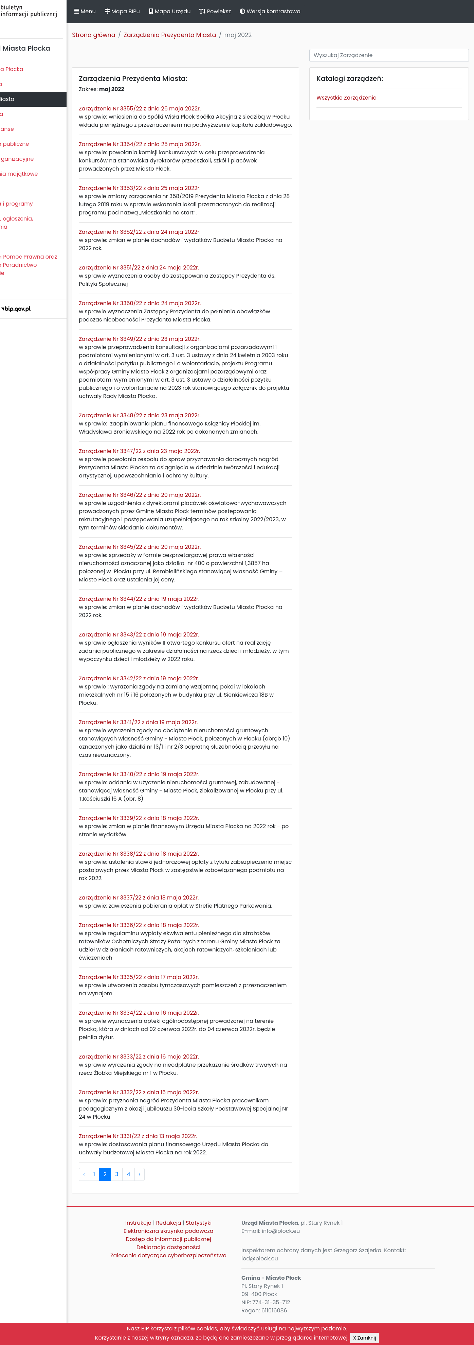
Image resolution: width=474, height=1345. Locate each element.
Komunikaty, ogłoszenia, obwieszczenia (35, 223)
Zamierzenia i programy (35, 204)
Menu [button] (120, 11)
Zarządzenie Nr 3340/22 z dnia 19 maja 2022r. (174, 790)
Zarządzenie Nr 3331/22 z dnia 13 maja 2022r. (173, 1161)
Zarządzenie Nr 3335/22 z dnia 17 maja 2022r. (174, 1002)
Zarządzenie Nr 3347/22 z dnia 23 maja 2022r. (174, 467)
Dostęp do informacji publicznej (195, 1264)
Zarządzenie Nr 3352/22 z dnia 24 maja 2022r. (175, 240)
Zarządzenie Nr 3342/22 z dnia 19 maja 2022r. (174, 695)
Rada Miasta (20, 84)
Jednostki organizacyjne (36, 159)
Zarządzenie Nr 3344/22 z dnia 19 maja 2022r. (174, 615)
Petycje (13, 242)
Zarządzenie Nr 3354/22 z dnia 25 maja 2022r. (175, 152)
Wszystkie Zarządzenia (361, 98)
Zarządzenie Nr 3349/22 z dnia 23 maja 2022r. (175, 347)
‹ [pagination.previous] (119, 1199)
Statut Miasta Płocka (30, 69)
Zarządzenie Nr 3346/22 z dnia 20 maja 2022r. (175, 511)
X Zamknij (364, 1337)
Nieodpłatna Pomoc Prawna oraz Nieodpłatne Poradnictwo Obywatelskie (47, 265)
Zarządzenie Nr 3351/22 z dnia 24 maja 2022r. (174, 276)
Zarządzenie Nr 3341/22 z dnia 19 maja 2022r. (173, 739)
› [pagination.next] (174, 1199)
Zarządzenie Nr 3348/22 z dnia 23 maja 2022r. (175, 432)
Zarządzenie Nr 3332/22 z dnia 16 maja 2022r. (174, 1117)
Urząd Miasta (20, 114)
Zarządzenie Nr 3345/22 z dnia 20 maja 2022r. (175, 563)
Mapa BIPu (157, 11)
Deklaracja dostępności (195, 1272)
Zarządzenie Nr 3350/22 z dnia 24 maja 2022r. (175, 311)
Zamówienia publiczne (33, 144)
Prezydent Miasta (26, 99)
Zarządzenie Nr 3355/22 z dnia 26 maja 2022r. (175, 108)
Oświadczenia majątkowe (38, 174)
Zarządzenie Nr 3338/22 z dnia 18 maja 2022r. (174, 870)
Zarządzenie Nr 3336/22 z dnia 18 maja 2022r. (174, 950)
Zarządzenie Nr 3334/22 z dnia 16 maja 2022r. (174, 1037)
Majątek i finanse (26, 129)
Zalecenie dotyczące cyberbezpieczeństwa (194, 1284)
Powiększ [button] (250, 11)
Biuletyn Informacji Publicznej (51, 18)
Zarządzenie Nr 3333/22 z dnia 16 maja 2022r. (174, 1081)
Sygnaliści (17, 288)
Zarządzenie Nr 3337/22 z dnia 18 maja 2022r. (174, 914)
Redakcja (195, 1247)
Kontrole (14, 189)
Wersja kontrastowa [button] (305, 11)
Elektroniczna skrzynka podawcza (195, 1255)
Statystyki (225, 1247)
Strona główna (129, 35)
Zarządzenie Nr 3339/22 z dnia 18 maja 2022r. (174, 834)
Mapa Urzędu (205, 11)
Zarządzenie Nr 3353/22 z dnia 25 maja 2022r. (175, 196)
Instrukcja (165, 1247)
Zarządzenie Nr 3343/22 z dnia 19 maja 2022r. (174, 651)
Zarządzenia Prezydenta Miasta (205, 35)
